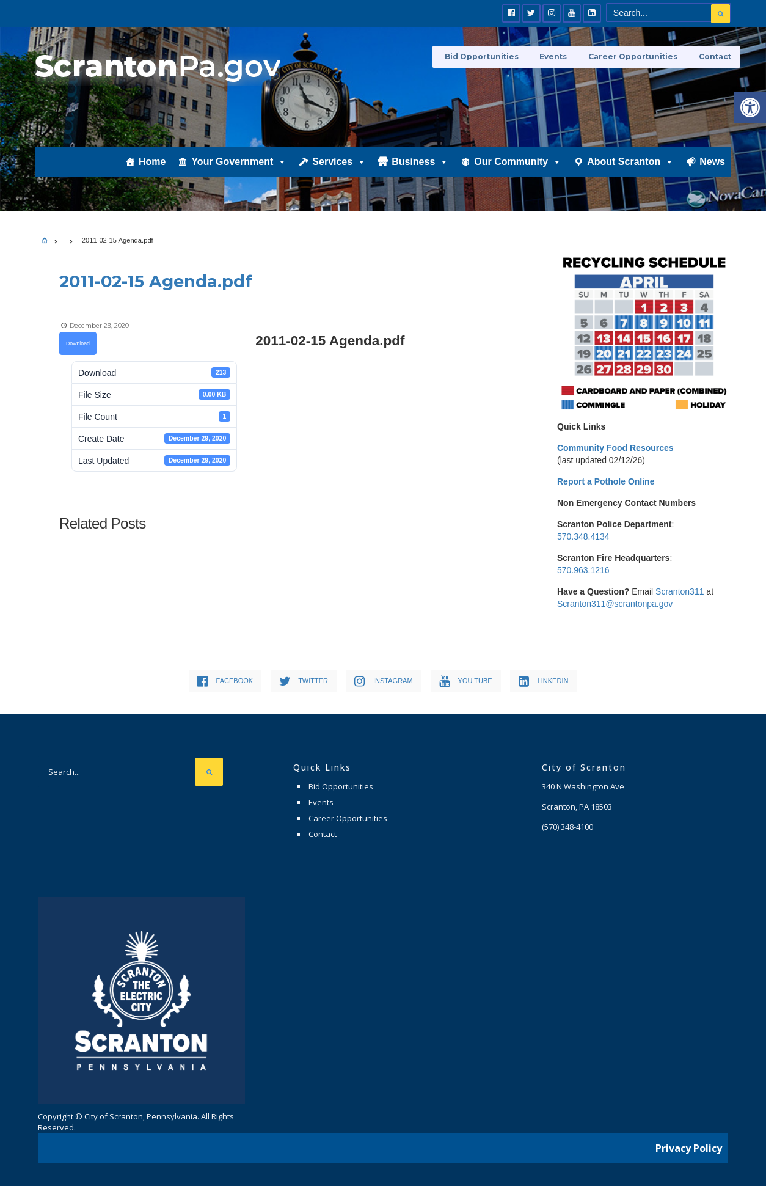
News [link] (712, 169)
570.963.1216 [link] (583, 570)
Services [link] (339, 169)
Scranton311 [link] (679, 591)
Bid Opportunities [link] (490, 56)
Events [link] (559, 56)
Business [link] (420, 169)
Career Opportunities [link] (635, 56)
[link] (750, 107)
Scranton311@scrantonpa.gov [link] (615, 604)
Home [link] (152, 169)
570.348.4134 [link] (583, 536)
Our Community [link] (517, 169)
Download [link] (78, 343)
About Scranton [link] (630, 169)
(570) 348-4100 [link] (567, 826)
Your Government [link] (238, 169)
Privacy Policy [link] (688, 1146)
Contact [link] (715, 56)
